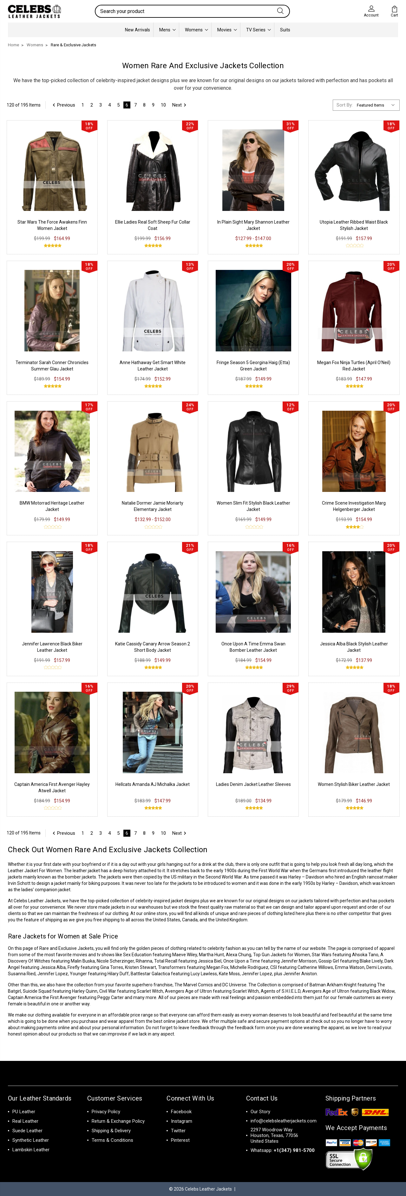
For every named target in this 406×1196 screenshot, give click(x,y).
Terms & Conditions (112, 1140)
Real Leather (25, 1121)
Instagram (181, 1121)
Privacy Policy (106, 1111)
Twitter (178, 1131)
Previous (63, 105)
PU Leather (23, 1111)
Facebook (181, 1111)
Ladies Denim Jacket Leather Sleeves (253, 784)
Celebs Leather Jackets (37, 900)
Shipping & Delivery (111, 1131)
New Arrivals (137, 29)
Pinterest (180, 1140)
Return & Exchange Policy (118, 1121)
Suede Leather (27, 1131)
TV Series (258, 29)
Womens (196, 29)
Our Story (260, 1111)
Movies (227, 29)
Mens (167, 29)
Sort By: (345, 105)
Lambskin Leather (30, 1150)
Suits (285, 29)
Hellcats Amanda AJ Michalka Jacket (152, 784)
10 (163, 105)
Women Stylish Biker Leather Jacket (354, 784)
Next (180, 105)
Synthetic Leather (30, 1140)
